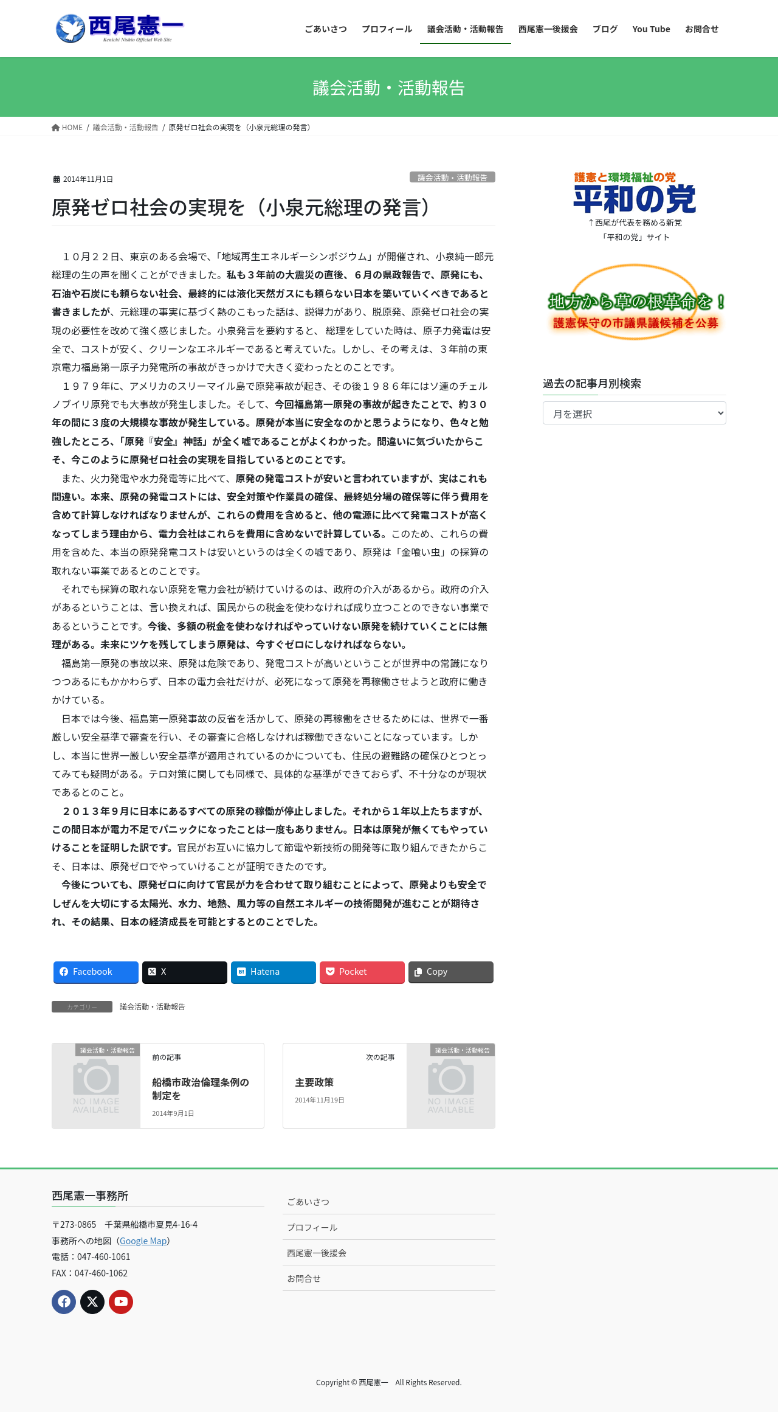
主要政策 (314, 1082)
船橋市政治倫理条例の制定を (200, 1088)
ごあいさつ (308, 1202)
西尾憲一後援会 (316, 1253)
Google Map (143, 1240)
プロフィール (312, 1227)
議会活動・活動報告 (452, 177)
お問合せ (304, 1278)
